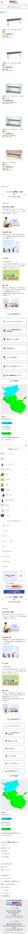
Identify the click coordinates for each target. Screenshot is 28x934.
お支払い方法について (6, 887)
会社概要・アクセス (5, 848)
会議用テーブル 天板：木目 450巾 (11, 29)
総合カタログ (4, 866)
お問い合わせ (4, 851)
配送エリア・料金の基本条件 (8, 884)
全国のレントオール (5, 869)
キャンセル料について (6, 893)
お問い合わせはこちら (14, 7)
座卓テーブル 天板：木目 (9, 162)
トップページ (4, 845)
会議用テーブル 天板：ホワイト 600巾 (12, 129)
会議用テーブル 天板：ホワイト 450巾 (12, 96)
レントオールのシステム (7, 878)
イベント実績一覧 (5, 854)
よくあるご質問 (4, 856)
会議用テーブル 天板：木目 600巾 (11, 63)
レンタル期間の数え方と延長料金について (11, 881)
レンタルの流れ (4, 890)
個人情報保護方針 (5, 896)
